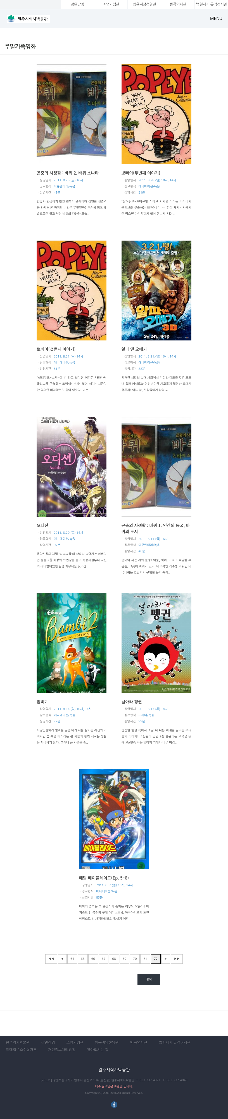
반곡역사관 (178, 4)
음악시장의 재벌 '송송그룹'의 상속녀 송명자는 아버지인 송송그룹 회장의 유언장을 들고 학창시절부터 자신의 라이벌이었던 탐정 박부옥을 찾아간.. (71, 560)
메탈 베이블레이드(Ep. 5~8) (104, 878)
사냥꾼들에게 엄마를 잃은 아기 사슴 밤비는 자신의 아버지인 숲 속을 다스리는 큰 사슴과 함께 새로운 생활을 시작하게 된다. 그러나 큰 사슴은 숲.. (71, 736)
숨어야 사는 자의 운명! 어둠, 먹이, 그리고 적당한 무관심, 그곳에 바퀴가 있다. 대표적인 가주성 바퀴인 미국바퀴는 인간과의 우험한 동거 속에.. (156, 566)
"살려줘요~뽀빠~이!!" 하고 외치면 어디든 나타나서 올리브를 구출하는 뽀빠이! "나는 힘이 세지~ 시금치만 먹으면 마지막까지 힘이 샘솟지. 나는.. (156, 207)
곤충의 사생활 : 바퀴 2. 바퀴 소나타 (68, 173)
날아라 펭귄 (132, 701)
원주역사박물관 (18, 1042)
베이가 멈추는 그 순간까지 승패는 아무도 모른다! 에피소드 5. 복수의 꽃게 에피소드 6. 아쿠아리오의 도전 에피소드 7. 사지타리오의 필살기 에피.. (114, 912)
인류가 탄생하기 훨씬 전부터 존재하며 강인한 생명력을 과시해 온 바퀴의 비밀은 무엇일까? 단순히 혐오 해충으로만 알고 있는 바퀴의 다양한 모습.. (71, 207)
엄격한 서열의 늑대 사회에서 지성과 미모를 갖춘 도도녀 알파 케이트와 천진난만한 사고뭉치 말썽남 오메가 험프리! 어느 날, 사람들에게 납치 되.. (156, 384)
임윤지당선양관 (144, 4)
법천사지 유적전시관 (175, 1042)
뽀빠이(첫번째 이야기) (56, 349)
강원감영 (77, 4)
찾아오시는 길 (97, 1050)
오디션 (42, 525)
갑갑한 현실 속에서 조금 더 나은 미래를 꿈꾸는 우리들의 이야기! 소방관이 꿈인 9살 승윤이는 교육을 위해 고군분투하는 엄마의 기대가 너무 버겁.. (156, 736)
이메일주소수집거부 (21, 1050)
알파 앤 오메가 (134, 349)
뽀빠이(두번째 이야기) (141, 173)
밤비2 (42, 701)
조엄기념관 (111, 4)
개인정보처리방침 (61, 1050)
